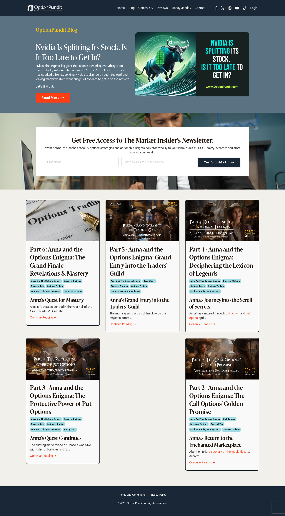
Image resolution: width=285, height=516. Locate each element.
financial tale (37, 289)
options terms (197, 289)
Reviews (162, 8)
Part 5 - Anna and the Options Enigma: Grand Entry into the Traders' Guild (143, 262)
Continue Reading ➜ (43, 320)
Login (253, 8)
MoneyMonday (181, 8)
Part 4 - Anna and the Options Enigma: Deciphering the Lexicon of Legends (218, 262)
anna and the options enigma (46, 283)
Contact (200, 8)
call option (232, 316)
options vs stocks (73, 294)
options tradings (231, 434)
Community (145, 8)
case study (149, 283)
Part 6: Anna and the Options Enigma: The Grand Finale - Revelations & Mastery (61, 262)
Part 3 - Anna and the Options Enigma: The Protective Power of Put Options (59, 403)
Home (121, 8)
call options (229, 424)
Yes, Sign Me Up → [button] (219, 162)
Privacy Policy (158, 500)
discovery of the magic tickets (229, 457)
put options (70, 434)
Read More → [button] (53, 98)
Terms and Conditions (132, 500)
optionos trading (55, 429)
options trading (55, 289)
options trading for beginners (45, 294)
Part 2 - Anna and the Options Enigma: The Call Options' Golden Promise (219, 403)
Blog (132, 8)
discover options (72, 283)
